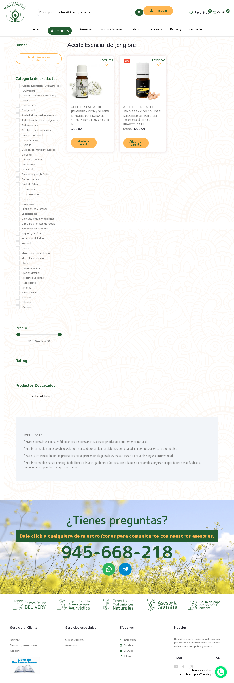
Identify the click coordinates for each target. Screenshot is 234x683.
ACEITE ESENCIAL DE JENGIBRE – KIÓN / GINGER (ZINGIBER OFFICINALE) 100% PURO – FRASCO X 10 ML (90, 115)
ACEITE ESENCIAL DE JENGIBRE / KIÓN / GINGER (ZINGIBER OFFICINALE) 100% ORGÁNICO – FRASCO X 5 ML (142, 115)
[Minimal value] (39, 334)
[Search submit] (139, 12)
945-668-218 (117, 551)
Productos (60, 31)
